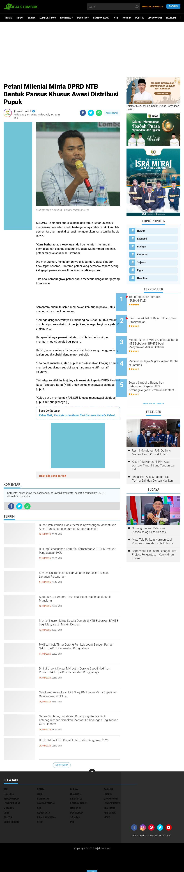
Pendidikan (76, 812)
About (135, 835)
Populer (173, 6)
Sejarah (141, 262)
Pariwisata (66, 17)
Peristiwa (83, 17)
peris (40, 822)
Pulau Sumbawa (46, 817)
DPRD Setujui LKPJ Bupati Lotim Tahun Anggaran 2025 (78, 744)
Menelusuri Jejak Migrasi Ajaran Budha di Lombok (155, 353)
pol (72, 822)
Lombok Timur (48, 17)
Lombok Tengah (46, 803)
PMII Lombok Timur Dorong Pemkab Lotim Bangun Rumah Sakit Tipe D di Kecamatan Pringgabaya (76, 652)
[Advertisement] (92, 49)
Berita (31, 17)
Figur (140, 270)
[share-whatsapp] (99, 113)
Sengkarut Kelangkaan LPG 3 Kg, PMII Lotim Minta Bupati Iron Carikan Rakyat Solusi (79, 699)
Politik (139, 17)
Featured (142, 254)
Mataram (9, 808)
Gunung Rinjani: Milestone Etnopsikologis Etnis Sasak (149, 513)
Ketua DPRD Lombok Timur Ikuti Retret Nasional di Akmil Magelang (78, 601)
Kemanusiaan (11, 798)
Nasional (75, 808)
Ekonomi (171, 17)
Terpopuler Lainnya (153, 387)
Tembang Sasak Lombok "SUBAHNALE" (155, 298)
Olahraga (109, 808)
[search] (113, 6)
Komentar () (112, 112)
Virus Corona (11, 822)
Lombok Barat (101, 17)
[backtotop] (92, 772)
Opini (7, 812)
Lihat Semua (62, 765)
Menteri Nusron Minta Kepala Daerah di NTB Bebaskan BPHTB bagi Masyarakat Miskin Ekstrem (79, 628)
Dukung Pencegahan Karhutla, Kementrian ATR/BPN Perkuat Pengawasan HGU (69, 556)
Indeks (20, 17)
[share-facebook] (83, 113)
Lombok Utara (112, 803)
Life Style (76, 798)
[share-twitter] (91, 113)
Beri (6, 789)
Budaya (141, 246)
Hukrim (127, 17)
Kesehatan (43, 798)
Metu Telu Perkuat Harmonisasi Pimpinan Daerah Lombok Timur (152, 525)
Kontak (172, 835)
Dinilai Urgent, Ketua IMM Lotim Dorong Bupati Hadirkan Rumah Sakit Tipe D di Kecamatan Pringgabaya (79, 675)
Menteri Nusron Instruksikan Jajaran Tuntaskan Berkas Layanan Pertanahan (78, 577)
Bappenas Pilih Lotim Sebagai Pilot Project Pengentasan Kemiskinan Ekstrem (154, 538)
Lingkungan (155, 17)
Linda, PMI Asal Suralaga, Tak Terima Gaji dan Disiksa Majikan (152, 462)
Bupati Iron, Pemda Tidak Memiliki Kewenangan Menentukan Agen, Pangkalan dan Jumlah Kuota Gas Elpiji (78, 532)
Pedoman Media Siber (153, 835)
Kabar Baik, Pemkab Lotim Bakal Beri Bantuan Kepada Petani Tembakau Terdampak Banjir (78, 415)
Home (8, 17)
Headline (142, 278)
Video (107, 817)
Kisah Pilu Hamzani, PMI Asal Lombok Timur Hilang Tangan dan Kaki (153, 449)
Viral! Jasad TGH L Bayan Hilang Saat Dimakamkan (155, 316)
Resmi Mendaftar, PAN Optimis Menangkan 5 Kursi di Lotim (151, 436)
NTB (116, 17)
